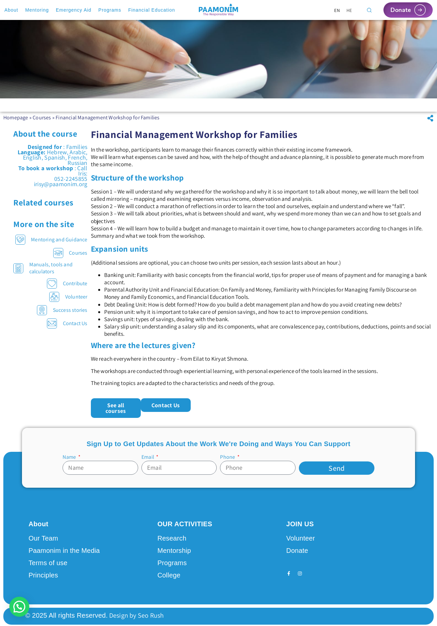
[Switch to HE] (349, 10)
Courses (42, 122)
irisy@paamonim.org (61, 188)
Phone (228, 455)
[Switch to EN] (337, 10)
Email (148, 455)
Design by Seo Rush (136, 613)
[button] (430, 123)
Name (70, 455)
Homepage (15, 122)
